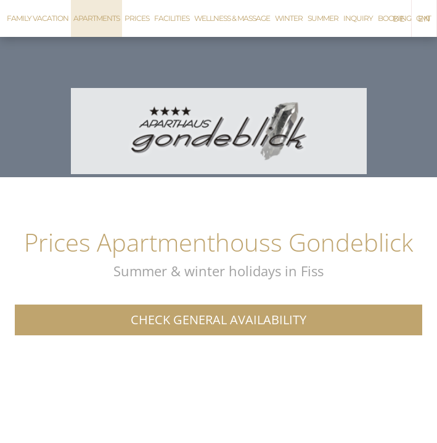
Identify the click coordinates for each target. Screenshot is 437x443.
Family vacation (37, 18)
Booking (394, 18)
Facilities (171, 18)
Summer (323, 18)
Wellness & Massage (232, 18)
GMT (423, 18)
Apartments (96, 18)
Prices (137, 18)
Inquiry (358, 18)
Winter (289, 18)
